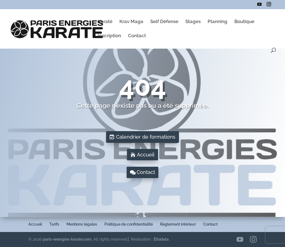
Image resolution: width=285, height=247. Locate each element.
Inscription (109, 36)
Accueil (145, 155)
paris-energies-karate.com (67, 239)
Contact (137, 36)
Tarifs (54, 224)
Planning (217, 21)
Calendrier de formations (145, 137)
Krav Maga (131, 21)
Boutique (244, 21)
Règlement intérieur (178, 224)
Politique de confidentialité (128, 224)
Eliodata (161, 239)
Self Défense (164, 21)
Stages (193, 21)
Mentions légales (82, 224)
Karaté (105, 21)
